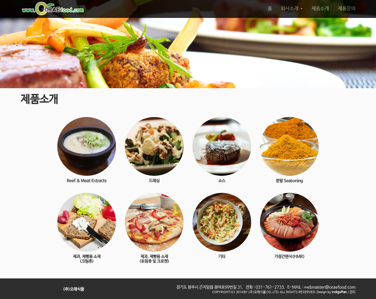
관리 (352, 292)
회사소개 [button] (292, 8)
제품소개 (320, 8)
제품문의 (346, 8)
